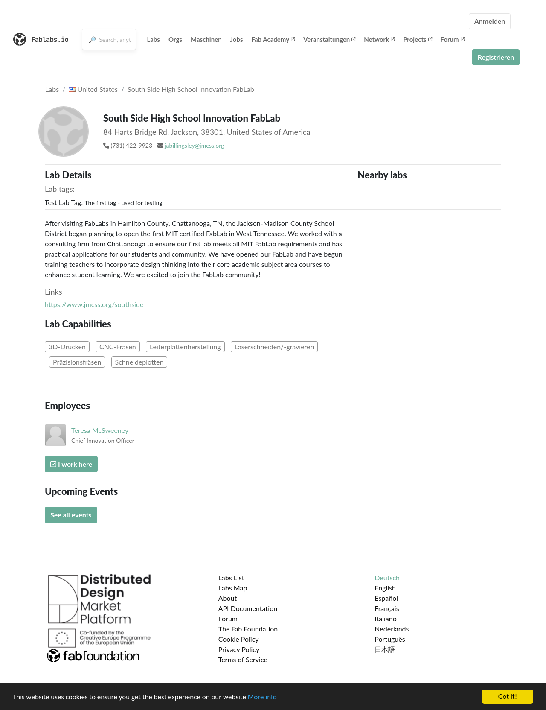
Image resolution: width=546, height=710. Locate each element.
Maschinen (206, 39)
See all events (71, 515)
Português (390, 639)
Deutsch (387, 577)
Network (379, 39)
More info (262, 696)
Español (386, 598)
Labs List (231, 577)
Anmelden (489, 21)
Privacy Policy (239, 649)
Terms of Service (242, 659)
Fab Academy (273, 39)
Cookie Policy (238, 639)
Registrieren (496, 57)
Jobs (236, 39)
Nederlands (392, 629)
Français (387, 608)
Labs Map (232, 588)
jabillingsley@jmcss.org (194, 145)
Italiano (386, 618)
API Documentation (248, 608)
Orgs (175, 39)
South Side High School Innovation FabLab (191, 89)
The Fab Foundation (248, 629)
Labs (153, 39)
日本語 (385, 649)
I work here (71, 464)
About (227, 598)
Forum (453, 39)
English (385, 588)
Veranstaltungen (329, 39)
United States (93, 89)
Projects (417, 39)
